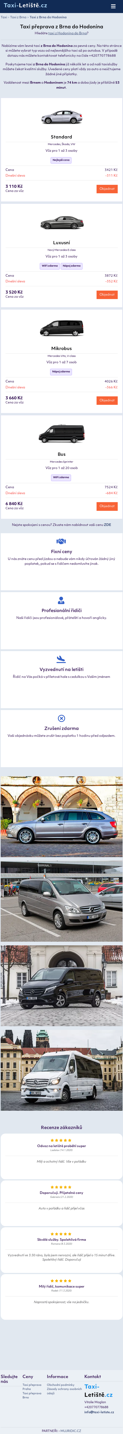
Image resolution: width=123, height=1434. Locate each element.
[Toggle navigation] (113, 7)
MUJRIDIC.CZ (70, 1431)
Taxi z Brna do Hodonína (48, 17)
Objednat (107, 189)
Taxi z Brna (18, 17)
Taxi (4, 17)
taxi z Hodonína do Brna (67, 33)
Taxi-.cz (25, 6)
